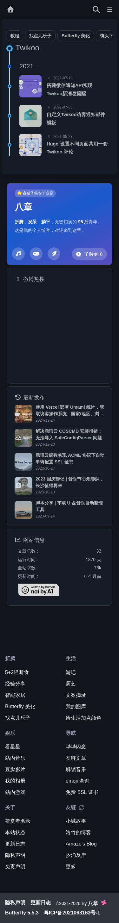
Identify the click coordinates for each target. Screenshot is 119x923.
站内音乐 (15, 758)
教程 (14, 35)
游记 (71, 672)
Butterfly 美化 (76, 35)
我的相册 (15, 781)
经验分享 (15, 683)
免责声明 (15, 866)
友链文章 (76, 758)
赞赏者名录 (17, 821)
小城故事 (76, 821)
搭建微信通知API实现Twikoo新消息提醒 (69, 89)
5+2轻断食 (17, 672)
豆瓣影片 (15, 769)
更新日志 (15, 843)
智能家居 (15, 695)
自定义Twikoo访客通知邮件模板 (76, 118)
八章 (23, 207)
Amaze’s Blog (81, 843)
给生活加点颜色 (83, 718)
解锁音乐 (76, 769)
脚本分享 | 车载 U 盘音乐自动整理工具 (69, 506)
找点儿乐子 (40, 35)
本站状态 (15, 832)
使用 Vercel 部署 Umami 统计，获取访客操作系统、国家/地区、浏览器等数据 (70, 411)
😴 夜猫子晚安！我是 (35, 193)
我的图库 (76, 706)
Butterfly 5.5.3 (22, 912)
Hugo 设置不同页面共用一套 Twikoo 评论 (77, 148)
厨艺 (71, 683)
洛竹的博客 (78, 832)
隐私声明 (15, 855)
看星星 (12, 746)
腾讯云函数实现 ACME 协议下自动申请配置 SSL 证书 (70, 458)
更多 (71, 866)
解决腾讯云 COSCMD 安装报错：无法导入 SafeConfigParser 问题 (69, 434)
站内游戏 (15, 792)
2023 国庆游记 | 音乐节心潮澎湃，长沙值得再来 (70, 482)
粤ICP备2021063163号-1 (72, 912)
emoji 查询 (77, 781)
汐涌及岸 (76, 855)
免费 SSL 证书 (82, 792)
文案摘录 (76, 695)
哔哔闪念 (76, 746)
